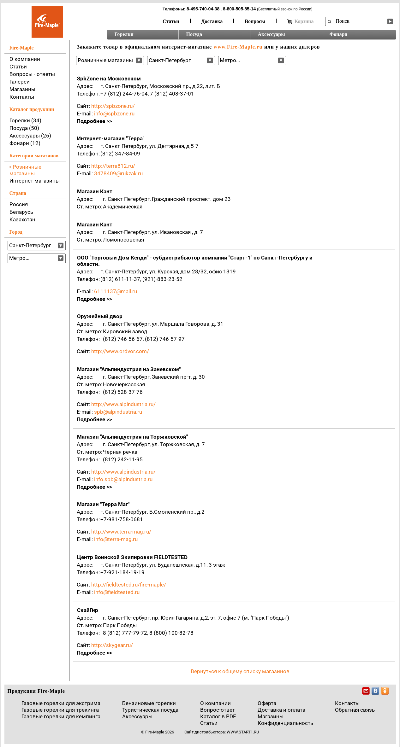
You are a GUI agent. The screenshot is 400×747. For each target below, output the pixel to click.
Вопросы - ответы (32, 74)
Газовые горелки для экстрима (60, 703)
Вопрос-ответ (217, 710)
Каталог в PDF (218, 716)
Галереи (19, 82)
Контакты (21, 97)
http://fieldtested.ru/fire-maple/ (128, 584)
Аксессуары (271, 34)
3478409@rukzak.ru (118, 173)
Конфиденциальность (285, 723)
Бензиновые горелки (149, 703)
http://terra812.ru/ (113, 166)
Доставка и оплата (281, 710)
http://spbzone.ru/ (113, 106)
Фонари (339, 34)
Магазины (22, 89)
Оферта (267, 703)
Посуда (194, 34)
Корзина (300, 21)
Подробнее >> (94, 121)
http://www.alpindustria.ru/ (123, 404)
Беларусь (21, 212)
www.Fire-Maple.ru (237, 47)
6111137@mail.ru (115, 291)
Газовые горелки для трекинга (60, 710)
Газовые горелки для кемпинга (60, 716)
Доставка (212, 21)
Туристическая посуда (150, 710)
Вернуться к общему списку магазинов (240, 671)
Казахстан (22, 219)
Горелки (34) (25, 120)
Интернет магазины (34, 181)
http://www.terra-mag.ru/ (121, 531)
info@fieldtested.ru (117, 592)
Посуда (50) (24, 128)
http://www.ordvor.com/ (120, 351)
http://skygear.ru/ (112, 645)
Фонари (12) (24, 143)
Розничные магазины (25, 170)
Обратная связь (355, 710)
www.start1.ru (243, 732)
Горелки (124, 34)
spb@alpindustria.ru (118, 412)
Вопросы (255, 21)
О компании (24, 59)
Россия (18, 204)
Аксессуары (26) (30, 135)
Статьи (171, 21)
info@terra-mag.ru (116, 539)
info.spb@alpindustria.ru (123, 479)
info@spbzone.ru (114, 113)
